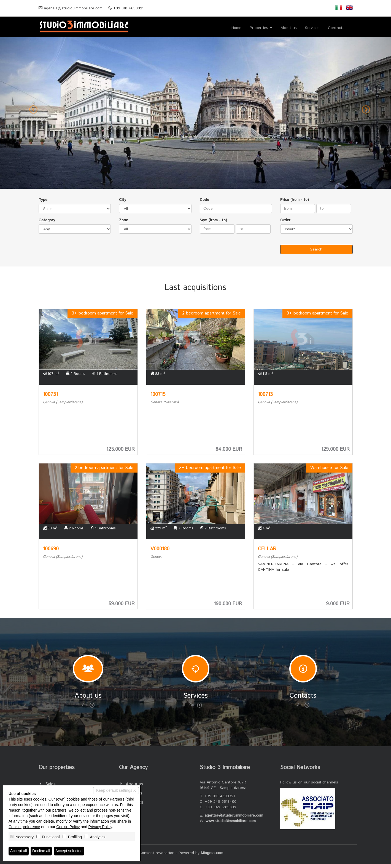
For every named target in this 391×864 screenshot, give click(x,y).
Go (88, 705)
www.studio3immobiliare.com (231, 821)
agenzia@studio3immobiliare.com (73, 8)
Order (285, 220)
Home (236, 28)
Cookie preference (24, 827)
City (122, 199)
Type (43, 199)
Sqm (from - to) (213, 220)
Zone (123, 220)
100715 (157, 394)
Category (47, 220)
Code (204, 199)
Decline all (41, 851)
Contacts (336, 28)
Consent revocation (156, 853)
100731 (50, 394)
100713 (265, 394)
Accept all (18, 851)
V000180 (159, 549)
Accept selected (69, 851)
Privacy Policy (100, 827)
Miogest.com (212, 853)
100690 (51, 549)
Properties (261, 28)
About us (289, 28)
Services (312, 28)
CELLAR (267, 549)
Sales (50, 784)
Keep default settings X (116, 790)
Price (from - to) (294, 199)
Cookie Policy (68, 827)
